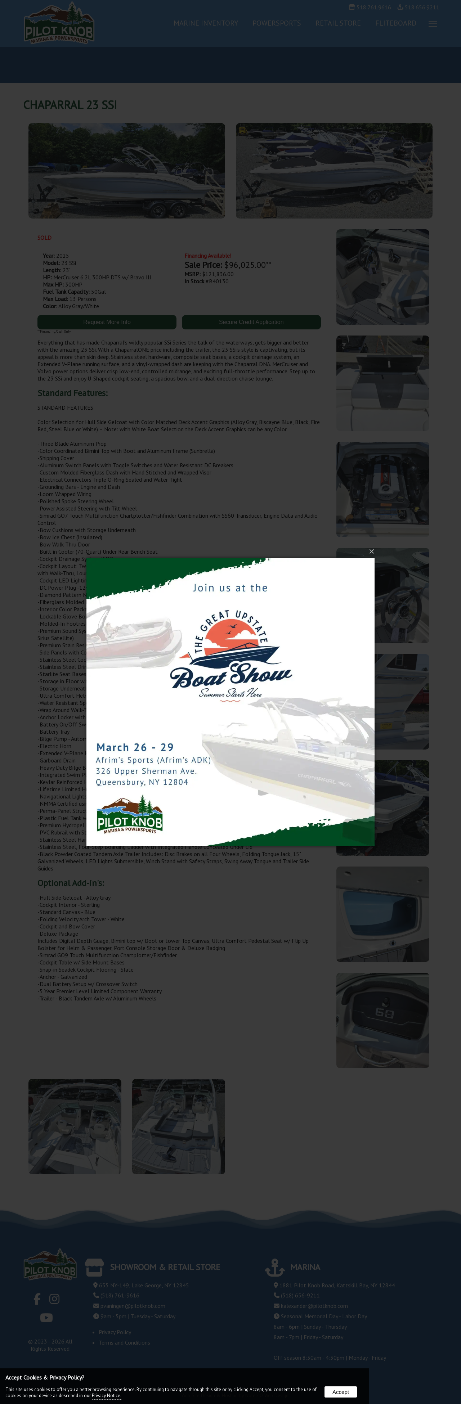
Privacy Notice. (106, 1395)
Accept (340, 1392)
